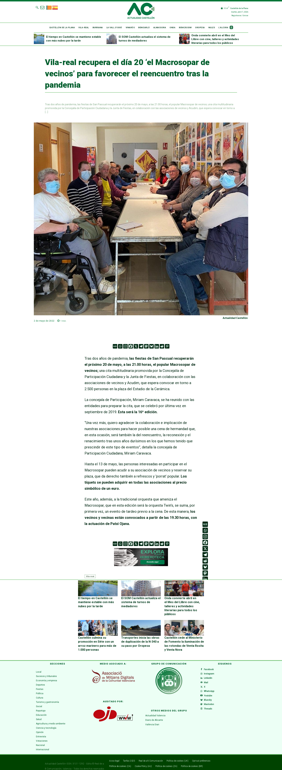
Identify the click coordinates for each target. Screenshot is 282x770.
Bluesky (209, 702)
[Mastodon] (146, 346)
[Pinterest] (167, 346)
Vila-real (90, 576)
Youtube (209, 696)
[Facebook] (130, 346)
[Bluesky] (151, 346)
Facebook (210, 662)
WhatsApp (210, 691)
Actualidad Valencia (155, 707)
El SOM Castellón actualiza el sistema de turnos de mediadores (138, 601)
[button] (37, 7)
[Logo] (140, 11)
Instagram (210, 668)
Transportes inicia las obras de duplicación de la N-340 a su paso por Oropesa (140, 635)
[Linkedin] (156, 346)
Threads (209, 714)
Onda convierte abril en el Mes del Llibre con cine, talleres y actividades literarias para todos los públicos (215, 39)
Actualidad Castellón (235, 318)
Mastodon (210, 708)
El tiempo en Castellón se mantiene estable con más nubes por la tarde (97, 601)
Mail (207, 679)
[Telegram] (141, 346)
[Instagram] (125, 346)
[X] (136, 346)
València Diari (152, 716)
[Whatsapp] (120, 346)
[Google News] (115, 346)
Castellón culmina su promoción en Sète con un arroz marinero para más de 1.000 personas (97, 635)
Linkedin (209, 673)
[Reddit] (162, 346)
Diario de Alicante (154, 712)
